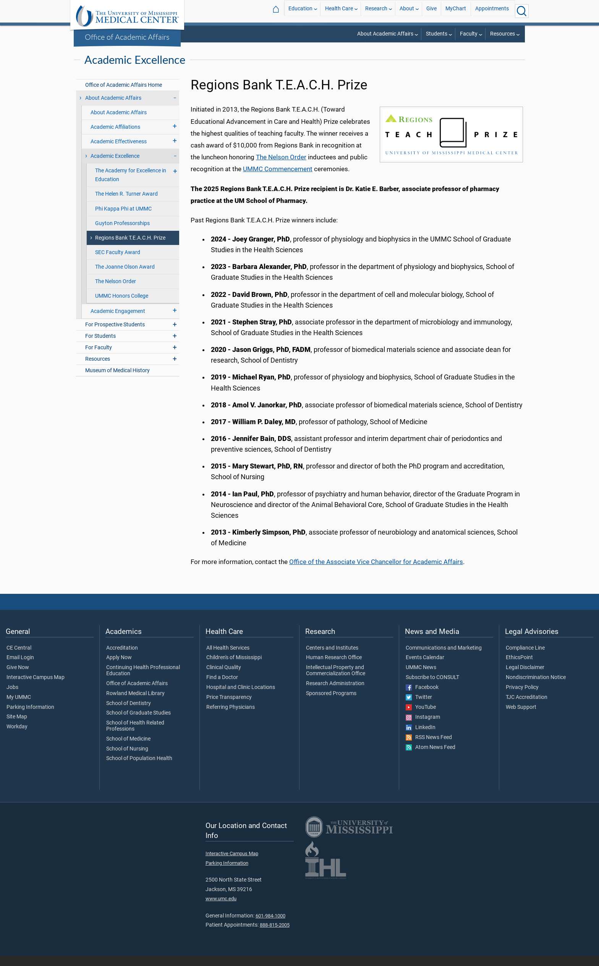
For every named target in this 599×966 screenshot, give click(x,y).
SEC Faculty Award (117, 262)
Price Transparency (229, 707)
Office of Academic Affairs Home (123, 95)
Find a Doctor (222, 687)
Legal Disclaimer (525, 677)
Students (436, 34)
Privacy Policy (522, 697)
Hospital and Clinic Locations (240, 697)
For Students (100, 346)
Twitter (419, 707)
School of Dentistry (128, 713)
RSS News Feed (429, 747)
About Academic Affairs (385, 34)
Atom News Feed (430, 757)
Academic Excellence (500, 49)
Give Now (17, 677)
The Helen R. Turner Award (126, 204)
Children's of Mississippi (234, 668)
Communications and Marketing (444, 658)
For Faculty (98, 357)
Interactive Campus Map (35, 687)
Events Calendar (425, 668)
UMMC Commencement (277, 179)
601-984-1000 (270, 926)
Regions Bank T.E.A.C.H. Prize (130, 248)
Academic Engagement (118, 321)
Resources (502, 34)
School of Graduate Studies (138, 723)
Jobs (12, 697)
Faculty (469, 34)
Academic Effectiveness (119, 151)
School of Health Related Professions (135, 736)
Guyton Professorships (122, 233)
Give (431, 11)
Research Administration (335, 693)
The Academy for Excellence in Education (130, 185)
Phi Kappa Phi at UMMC (123, 219)
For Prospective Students (115, 334)
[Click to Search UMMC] (522, 11)
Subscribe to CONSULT (432, 687)
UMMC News (421, 677)
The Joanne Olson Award (125, 277)
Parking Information (30, 717)
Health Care (339, 11)
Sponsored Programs (331, 703)
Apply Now (119, 668)
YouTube (421, 717)
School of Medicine (128, 749)
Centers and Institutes (332, 658)
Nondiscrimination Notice (536, 687)
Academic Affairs (448, 49)
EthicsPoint (519, 668)
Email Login (20, 668)
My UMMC (18, 707)
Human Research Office (334, 668)
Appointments (492, 11)
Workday (17, 737)
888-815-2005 (275, 935)
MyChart (455, 11)
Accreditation (122, 658)
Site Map (16, 727)
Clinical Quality (223, 677)
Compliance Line (525, 658)
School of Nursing (127, 759)
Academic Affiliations (115, 137)
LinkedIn (420, 737)
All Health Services (227, 658)
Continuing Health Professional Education (143, 680)
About (407, 11)
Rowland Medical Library (135, 703)
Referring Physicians (230, 717)
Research (376, 11)
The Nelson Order (115, 291)
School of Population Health (139, 768)
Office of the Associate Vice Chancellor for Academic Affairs (376, 571)
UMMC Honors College (121, 306)
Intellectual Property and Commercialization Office (335, 680)
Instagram (423, 727)
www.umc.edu (221, 908)
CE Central (18, 658)
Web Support (521, 717)
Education (300, 11)
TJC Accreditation (526, 707)
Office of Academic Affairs (127, 36)
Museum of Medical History (117, 380)
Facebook (422, 697)
